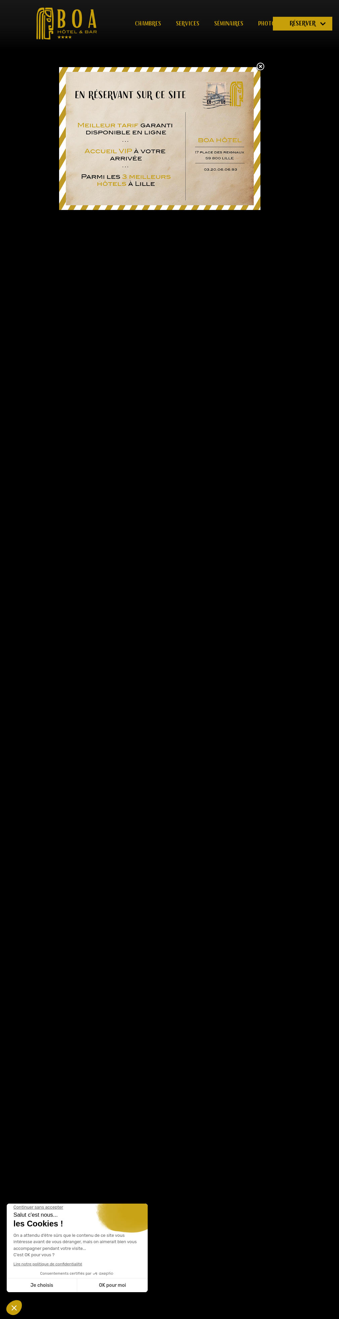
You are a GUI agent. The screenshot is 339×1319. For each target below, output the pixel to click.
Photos (268, 23)
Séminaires (228, 23)
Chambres (148, 23)
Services (187, 23)
